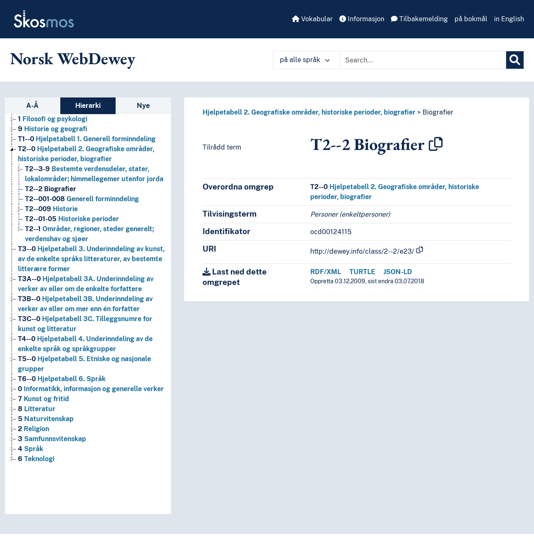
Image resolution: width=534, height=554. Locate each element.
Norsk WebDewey (72, 58)
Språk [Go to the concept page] (30, 449)
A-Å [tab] (32, 106)
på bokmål (471, 19)
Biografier (438, 112)
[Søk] (515, 60)
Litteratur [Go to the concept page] (36, 409)
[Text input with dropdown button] (423, 60)
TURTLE (362, 272)
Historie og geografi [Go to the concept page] (52, 129)
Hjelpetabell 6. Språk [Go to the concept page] (62, 379)
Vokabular (312, 19)
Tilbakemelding (419, 19)
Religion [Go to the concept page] (33, 429)
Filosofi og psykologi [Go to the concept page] (52, 119)
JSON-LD (397, 272)
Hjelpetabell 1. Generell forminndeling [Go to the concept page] (87, 139)
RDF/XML (325, 272)
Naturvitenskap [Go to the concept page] (46, 419)
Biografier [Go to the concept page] (50, 189)
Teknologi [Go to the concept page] (36, 459)
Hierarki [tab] (88, 106)
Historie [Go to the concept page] (51, 209)
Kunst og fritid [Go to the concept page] (43, 399)
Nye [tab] (143, 106)
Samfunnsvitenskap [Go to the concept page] (52, 439)
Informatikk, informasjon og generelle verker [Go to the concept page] (91, 389)
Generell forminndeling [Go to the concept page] (82, 199)
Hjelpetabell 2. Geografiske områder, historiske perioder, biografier (309, 112)
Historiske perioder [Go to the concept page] (72, 219)
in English (509, 19)
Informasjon (361, 19)
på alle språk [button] (305, 60)
